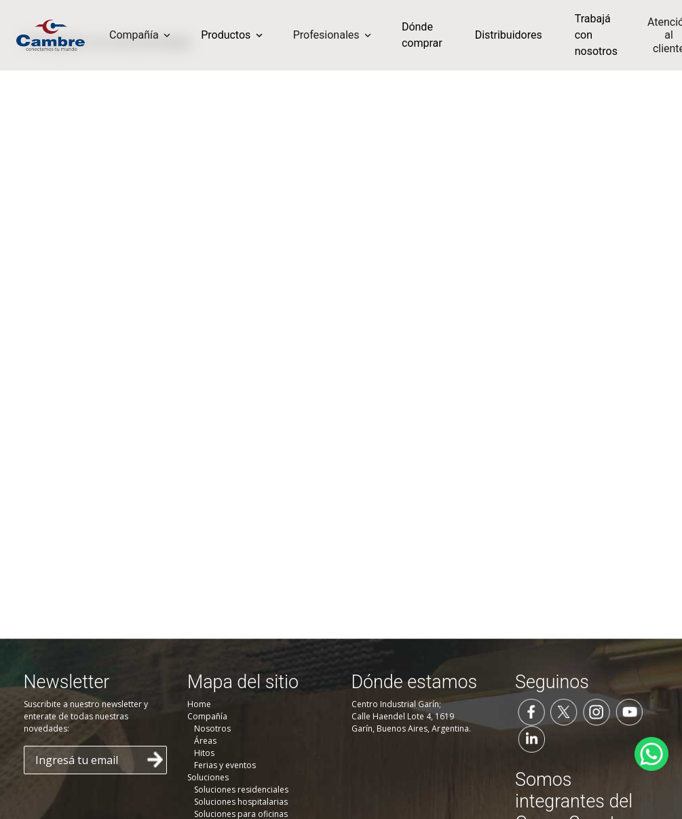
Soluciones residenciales (241, 789)
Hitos (204, 753)
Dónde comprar (422, 34)
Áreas (205, 740)
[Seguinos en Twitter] (563, 710)
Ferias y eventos (225, 765)
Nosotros (212, 728)
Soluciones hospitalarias (241, 801)
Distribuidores (508, 34)
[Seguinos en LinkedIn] (531, 737)
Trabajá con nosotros (596, 35)
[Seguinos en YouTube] (629, 710)
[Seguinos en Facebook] (531, 710)
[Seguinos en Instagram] (596, 710)
